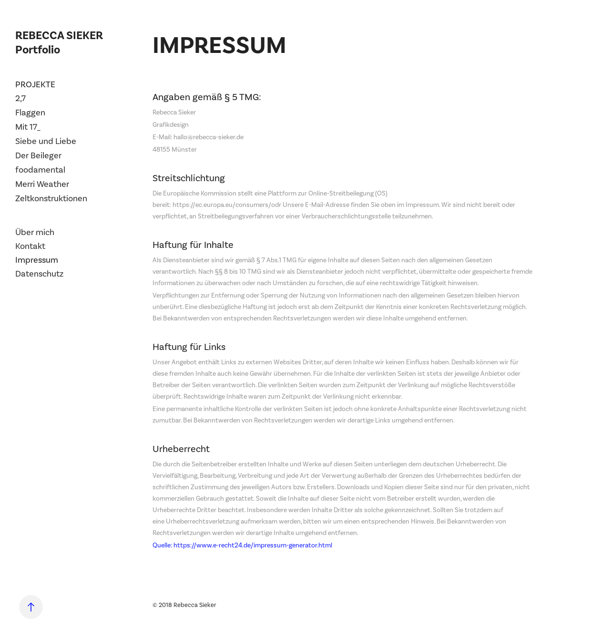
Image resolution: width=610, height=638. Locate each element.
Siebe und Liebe (45, 141)
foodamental (40, 170)
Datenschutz (39, 273)
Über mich (34, 232)
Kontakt (30, 246)
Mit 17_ (28, 127)
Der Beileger (38, 155)
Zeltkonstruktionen (51, 198)
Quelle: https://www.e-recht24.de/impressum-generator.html (242, 545)
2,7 (20, 98)
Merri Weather (42, 184)
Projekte (35, 84)
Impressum (36, 260)
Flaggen (30, 112)
